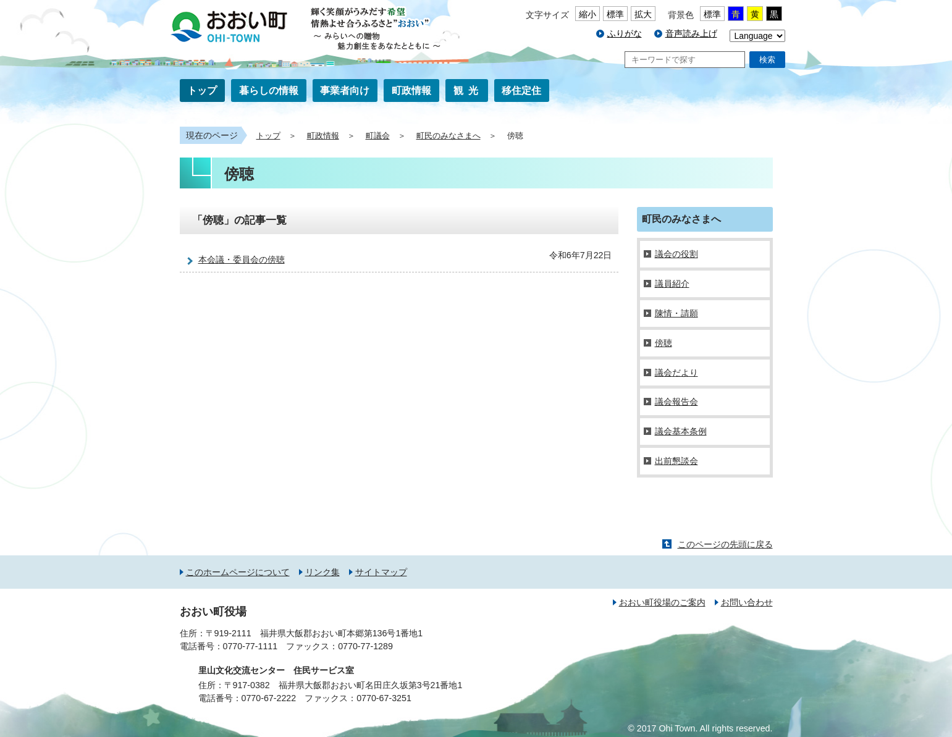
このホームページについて (238, 572)
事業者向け (344, 90)
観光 (468, 90)
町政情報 (411, 90)
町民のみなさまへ (448, 136)
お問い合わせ (747, 602)
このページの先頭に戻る (725, 544)
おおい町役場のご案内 (662, 602)
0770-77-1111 (250, 646)
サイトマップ (381, 572)
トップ (202, 90)
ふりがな (624, 33)
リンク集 (322, 572)
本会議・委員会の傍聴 (241, 259)
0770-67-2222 (269, 698)
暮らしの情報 (268, 90)
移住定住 (521, 90)
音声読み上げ (691, 33)
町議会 (378, 136)
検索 (767, 59)
